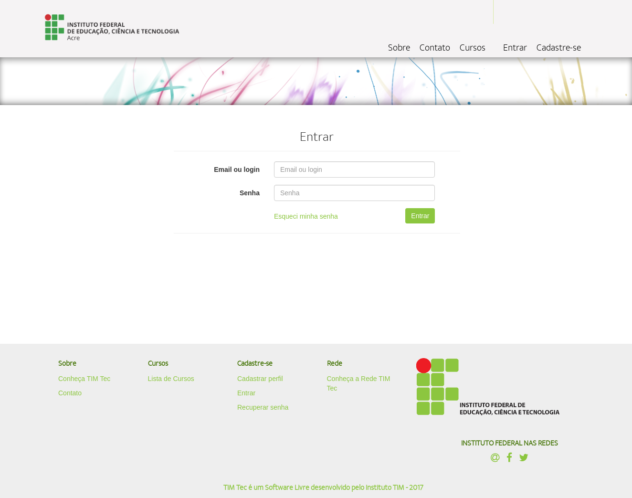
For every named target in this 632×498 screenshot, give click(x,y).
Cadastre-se (559, 48)
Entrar (515, 48)
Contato (435, 48)
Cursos (472, 48)
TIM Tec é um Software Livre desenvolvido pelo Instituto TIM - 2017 (323, 487)
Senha (250, 193)
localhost (112, 28)
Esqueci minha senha (306, 216)
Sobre (399, 48)
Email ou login (237, 169)
